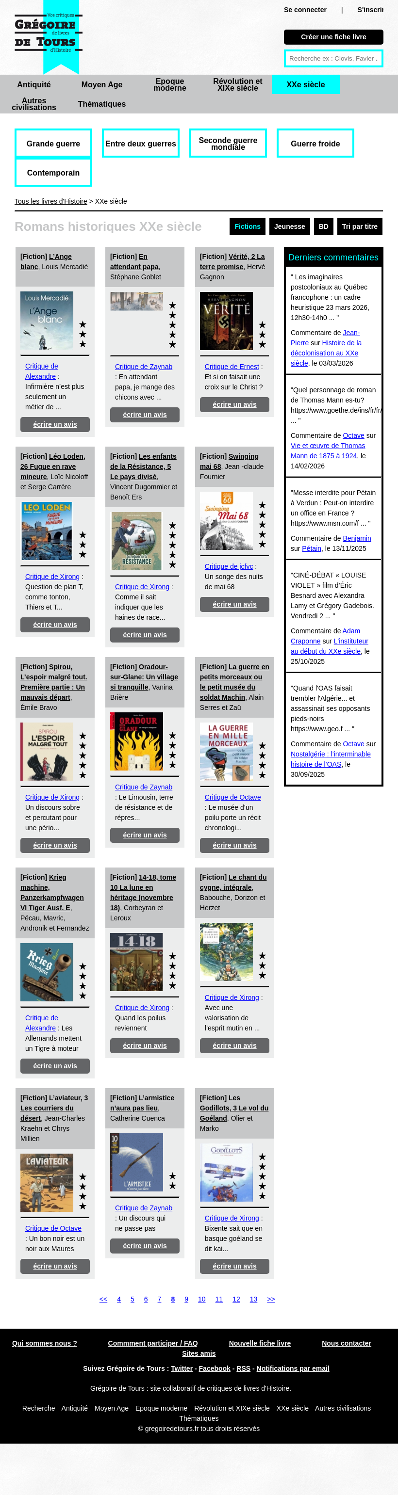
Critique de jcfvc (229, 566)
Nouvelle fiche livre (260, 1343)
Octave (353, 435)
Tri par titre (360, 226)
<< (103, 1299)
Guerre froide (315, 144)
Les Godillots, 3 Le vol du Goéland (234, 1108)
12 (236, 1299)
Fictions (247, 226)
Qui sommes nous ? (44, 1343)
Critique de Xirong (52, 576)
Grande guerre (53, 144)
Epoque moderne (169, 84)
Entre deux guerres (140, 144)
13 (254, 1299)
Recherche (38, 1408)
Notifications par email (293, 1368)
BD (324, 226)
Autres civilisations (34, 104)
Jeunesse (289, 226)
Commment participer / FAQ (153, 1343)
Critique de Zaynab (143, 366)
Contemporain (53, 173)
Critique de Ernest (232, 366)
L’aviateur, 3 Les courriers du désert (54, 1108)
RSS (243, 1368)
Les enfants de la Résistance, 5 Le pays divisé (143, 466)
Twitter (182, 1368)
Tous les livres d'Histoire (51, 201)
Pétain (311, 548)
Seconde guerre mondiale (228, 143)
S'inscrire (373, 10)
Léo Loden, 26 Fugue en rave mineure (52, 466)
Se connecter (305, 10)
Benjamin (357, 538)
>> (271, 1299)
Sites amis (199, 1353)
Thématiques (102, 104)
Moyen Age (102, 84)
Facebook (215, 1368)
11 (219, 1299)
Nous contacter (346, 1343)
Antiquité (33, 84)
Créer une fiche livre (333, 37)
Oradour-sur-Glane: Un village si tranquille (144, 677)
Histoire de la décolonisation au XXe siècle (326, 353)
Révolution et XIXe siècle (237, 84)
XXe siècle (305, 84)
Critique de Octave (233, 797)
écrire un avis (55, 424)
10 (202, 1299)
